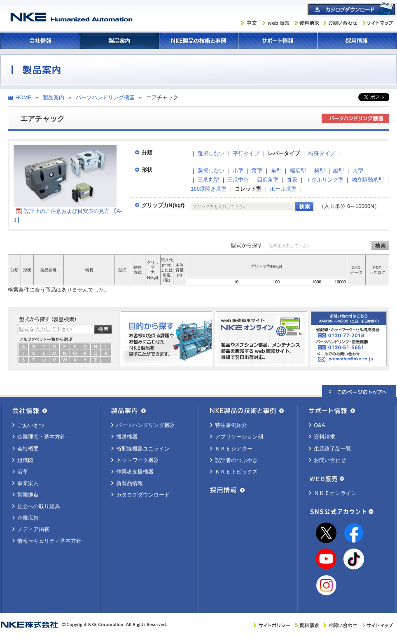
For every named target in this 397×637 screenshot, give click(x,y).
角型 (276, 171)
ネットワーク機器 (137, 460)
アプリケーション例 (239, 437)
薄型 (257, 171)
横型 (319, 171)
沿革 (22, 472)
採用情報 (356, 40)
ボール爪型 (283, 189)
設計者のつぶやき (236, 460)
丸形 (292, 180)
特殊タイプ (321, 153)
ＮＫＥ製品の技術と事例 (198, 40)
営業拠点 (28, 495)
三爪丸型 (208, 180)
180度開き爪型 (209, 189)
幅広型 (298, 171)
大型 (358, 171)
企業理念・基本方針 (41, 437)
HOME (23, 97)
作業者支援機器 (135, 472)
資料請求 (324, 437)
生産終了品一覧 (332, 449)
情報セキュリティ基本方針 (49, 541)
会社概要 (28, 449)
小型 (238, 171)
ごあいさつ (30, 425)
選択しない (211, 153)
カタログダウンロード (143, 495)
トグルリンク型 (324, 180)
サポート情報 (277, 40)
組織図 (25, 460)
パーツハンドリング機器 (105, 97)
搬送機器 (127, 437)
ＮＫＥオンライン (335, 493)
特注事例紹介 (231, 425)
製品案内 (119, 40)
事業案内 (28, 483)
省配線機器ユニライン (143, 449)
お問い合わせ (330, 460)
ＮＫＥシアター (233, 449)
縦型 (338, 171)
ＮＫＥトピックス (236, 472)
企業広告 (28, 518)
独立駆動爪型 (368, 180)
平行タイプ (246, 153)
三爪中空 (238, 180)
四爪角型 (267, 180)
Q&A (319, 425)
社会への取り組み (38, 506)
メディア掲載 (33, 529)
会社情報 (40, 40)
